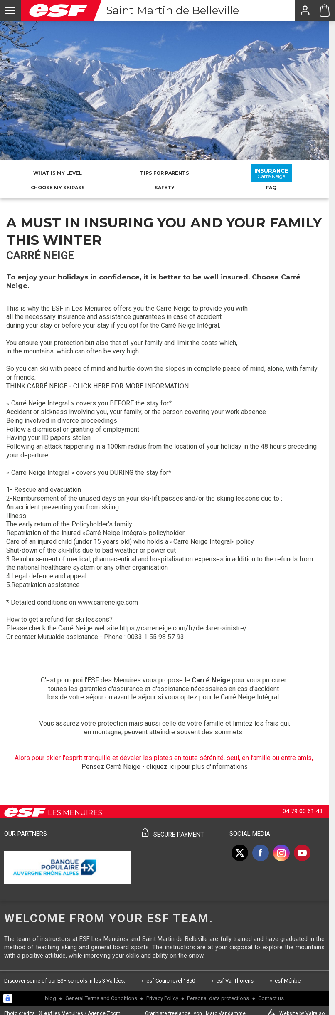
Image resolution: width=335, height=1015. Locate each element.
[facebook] (260, 853)
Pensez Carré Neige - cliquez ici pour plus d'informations (164, 767)
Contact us (271, 998)
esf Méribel (288, 981)
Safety (165, 187)
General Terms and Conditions (101, 998)
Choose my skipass (58, 187)
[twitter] (240, 853)
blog (50, 998)
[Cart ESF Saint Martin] (324, 10)
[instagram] (281, 853)
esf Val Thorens (235, 981)
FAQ (271, 187)
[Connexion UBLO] (7, 998)
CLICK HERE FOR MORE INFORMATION (131, 386)
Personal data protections (218, 998)
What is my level (57, 173)
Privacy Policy (162, 998)
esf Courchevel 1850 (170, 981)
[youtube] (302, 853)
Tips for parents (164, 173)
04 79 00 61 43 (303, 811)
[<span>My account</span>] (304, 10)
